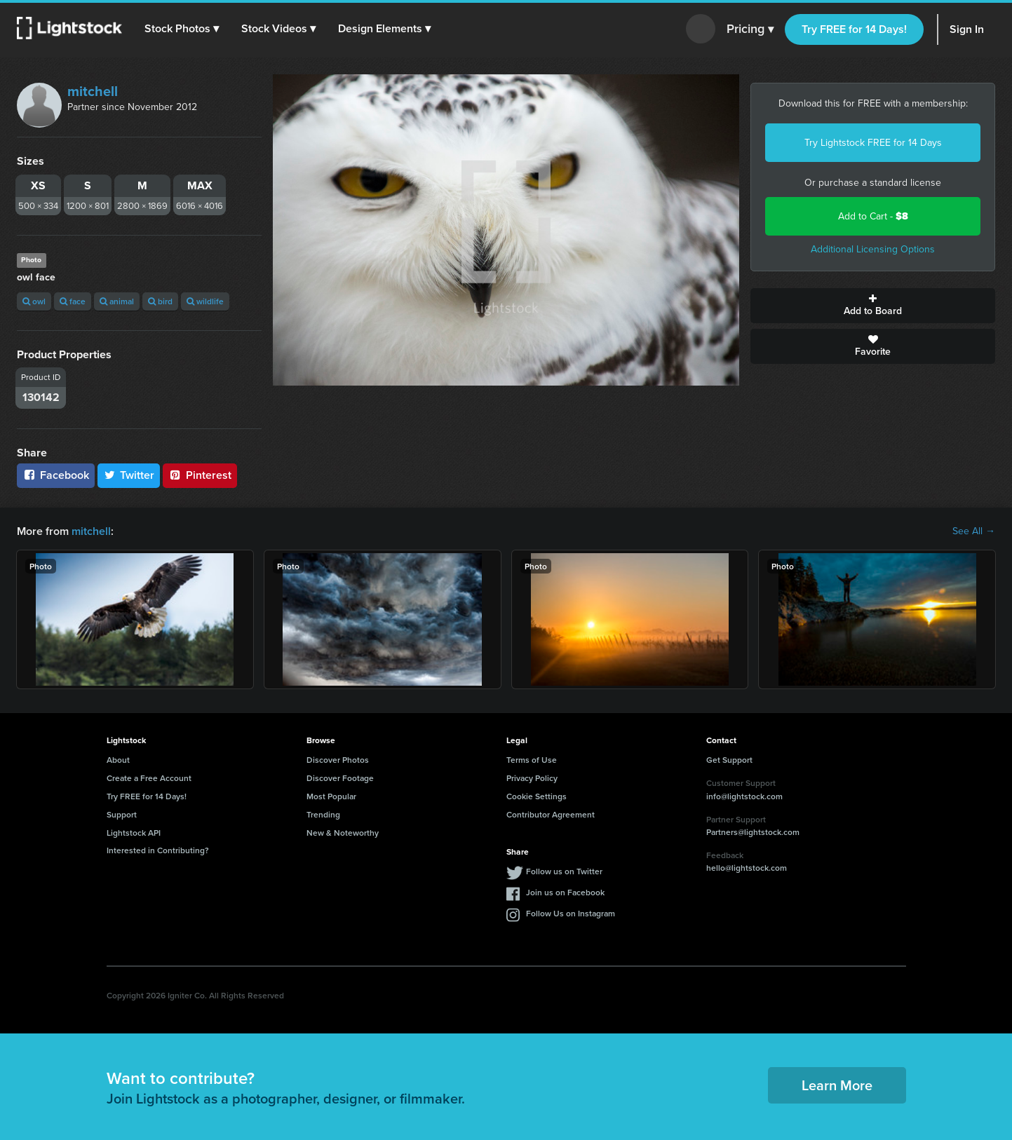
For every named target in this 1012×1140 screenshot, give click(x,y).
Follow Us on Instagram (570, 913)
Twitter (129, 475)
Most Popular (331, 796)
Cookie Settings (536, 796)
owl (34, 301)
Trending (323, 814)
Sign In (967, 29)
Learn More (837, 1085)
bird (160, 301)
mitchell (92, 91)
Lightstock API (134, 833)
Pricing (750, 29)
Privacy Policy (532, 778)
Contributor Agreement (550, 814)
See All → (973, 531)
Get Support (729, 760)
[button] (181, 29)
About (118, 760)
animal (117, 301)
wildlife (205, 301)
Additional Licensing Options (873, 249)
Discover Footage (340, 778)
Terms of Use (531, 760)
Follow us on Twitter (564, 871)
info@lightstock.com (744, 796)
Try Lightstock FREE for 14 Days (873, 142)
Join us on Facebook (565, 892)
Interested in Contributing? (158, 850)
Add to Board (872, 306)
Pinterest (199, 475)
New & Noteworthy (342, 833)
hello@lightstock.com (746, 868)
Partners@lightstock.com (753, 832)
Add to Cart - (873, 216)
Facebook (55, 475)
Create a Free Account (149, 778)
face (73, 301)
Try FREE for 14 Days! (854, 29)
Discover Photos (337, 760)
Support (122, 814)
